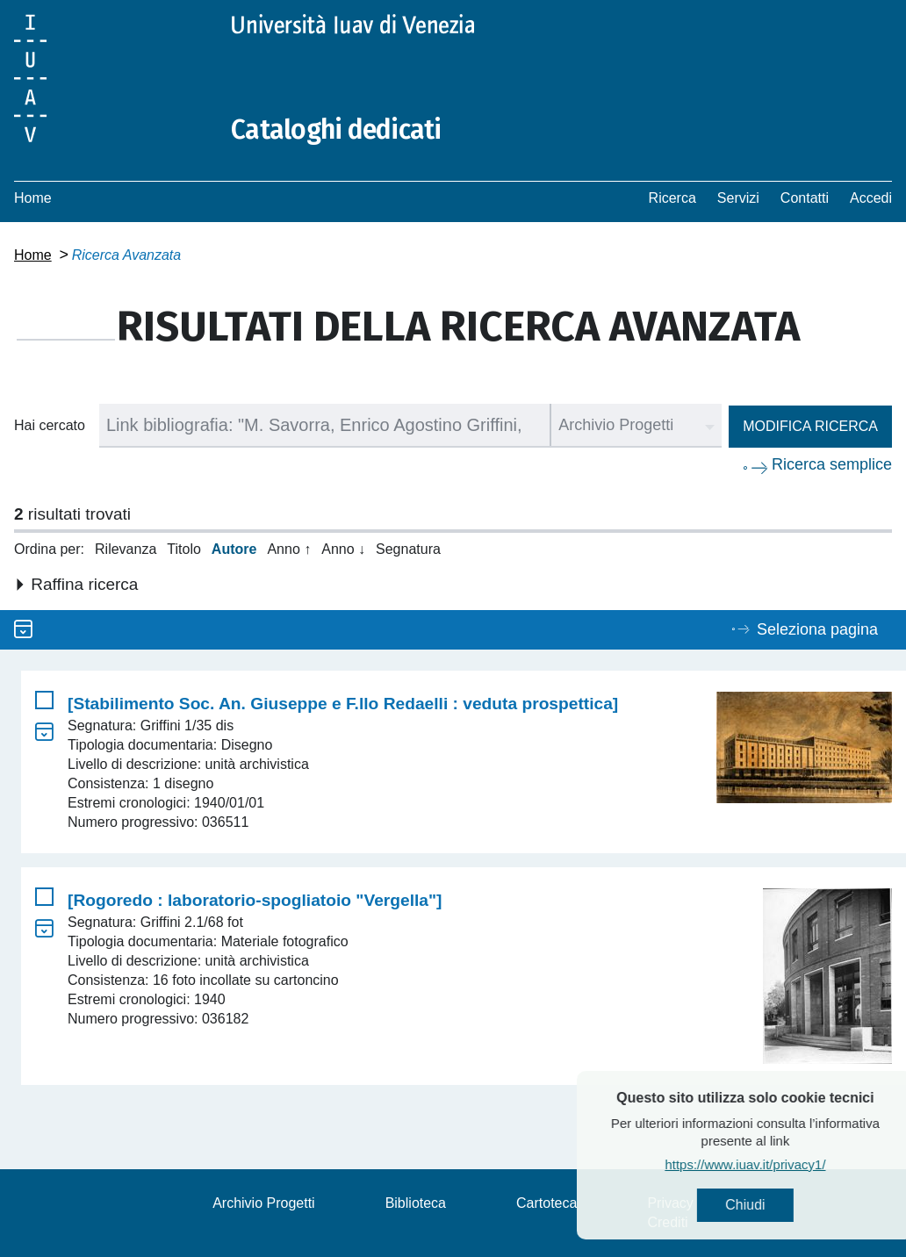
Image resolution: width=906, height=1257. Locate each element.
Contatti (804, 197)
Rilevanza (125, 549)
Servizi (738, 197)
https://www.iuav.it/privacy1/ (775, 1164)
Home (33, 197)
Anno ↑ (289, 549)
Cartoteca (546, 1203)
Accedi (871, 197)
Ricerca (672, 197)
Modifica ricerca (810, 426)
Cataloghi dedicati (336, 130)
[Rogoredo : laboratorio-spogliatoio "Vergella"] (255, 900)
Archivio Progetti (263, 1203)
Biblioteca (415, 1203)
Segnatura (408, 549)
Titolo (184, 549)
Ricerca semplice (832, 464)
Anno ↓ (343, 549)
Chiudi (775, 1204)
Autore (234, 549)
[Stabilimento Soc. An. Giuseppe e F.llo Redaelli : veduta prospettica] (343, 703)
